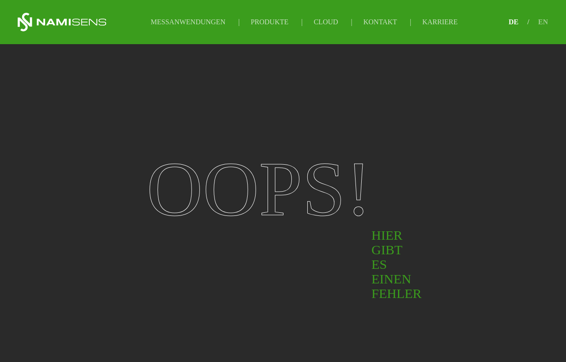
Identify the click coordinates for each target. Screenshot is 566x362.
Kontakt (380, 22)
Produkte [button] (269, 22)
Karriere (440, 22)
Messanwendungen (188, 22)
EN (543, 22)
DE (513, 22)
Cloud (326, 22)
